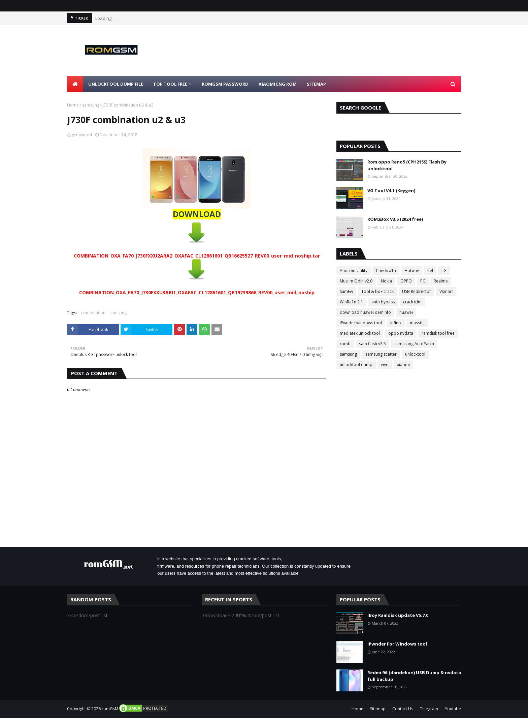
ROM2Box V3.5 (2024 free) (395, 219)
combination (93, 313)
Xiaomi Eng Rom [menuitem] (278, 84)
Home (73, 105)
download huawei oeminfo (365, 312)
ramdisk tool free (438, 333)
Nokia (386, 281)
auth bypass (383, 302)
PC (422, 281)
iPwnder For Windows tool (397, 644)
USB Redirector (416, 291)
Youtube (453, 709)
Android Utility (353, 270)
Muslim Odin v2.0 (356, 281)
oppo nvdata (400, 333)
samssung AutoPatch (414, 344)
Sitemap (378, 709)
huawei (406, 312)
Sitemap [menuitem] (316, 84)
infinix (395, 323)
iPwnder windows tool (361, 323)
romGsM (110, 709)
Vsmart (446, 291)
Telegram (429, 709)
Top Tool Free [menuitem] (170, 84)
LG (444, 270)
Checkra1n (386, 270)
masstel (417, 323)
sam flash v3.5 (372, 344)
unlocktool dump (356, 364)
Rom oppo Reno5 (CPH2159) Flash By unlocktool (407, 165)
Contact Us (402, 709)
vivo (385, 364)
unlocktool (415, 354)
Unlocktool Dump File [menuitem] (115, 84)
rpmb (345, 344)
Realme (441, 281)
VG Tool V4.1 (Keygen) (391, 190)
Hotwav (411, 270)
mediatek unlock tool (360, 333)
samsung (90, 105)
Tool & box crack (377, 291)
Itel (430, 270)
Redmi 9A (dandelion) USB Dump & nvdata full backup (414, 675)
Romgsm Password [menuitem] (225, 84)
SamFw (346, 291)
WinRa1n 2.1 (351, 302)
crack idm (412, 302)
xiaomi (403, 364)
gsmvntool (82, 135)
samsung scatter (381, 354)
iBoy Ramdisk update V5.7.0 (397, 615)
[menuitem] (75, 84)
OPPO (406, 281)
